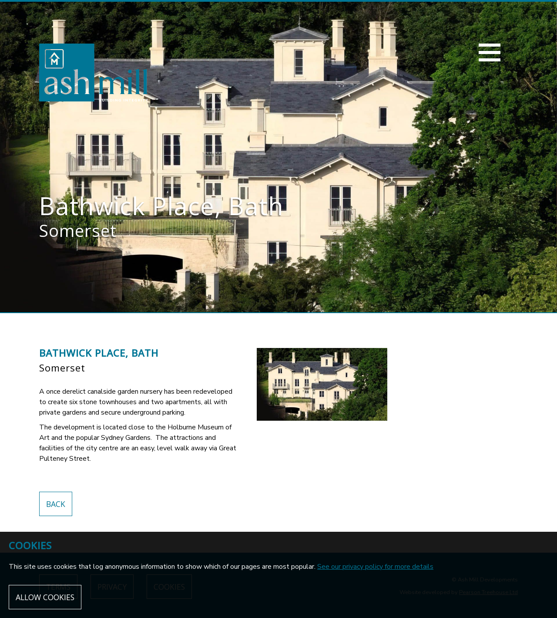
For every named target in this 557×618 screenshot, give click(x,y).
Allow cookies (45, 597)
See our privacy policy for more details (375, 566)
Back (55, 504)
